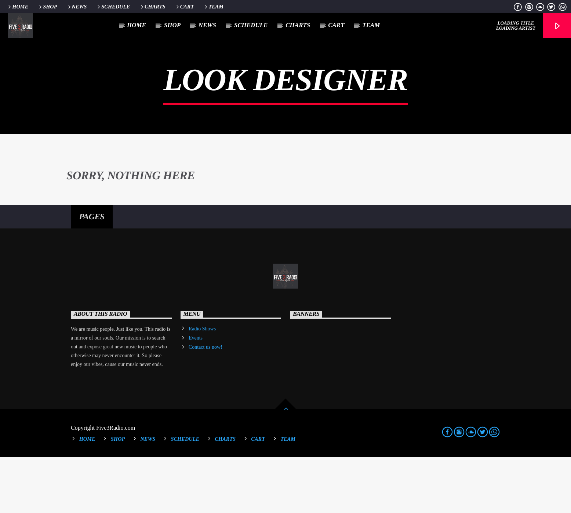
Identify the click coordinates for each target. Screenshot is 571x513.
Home (17, 7)
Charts (152, 7)
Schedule (113, 7)
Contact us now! (205, 403)
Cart (184, 7)
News (77, 7)
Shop (47, 7)
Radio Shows (202, 384)
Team (213, 7)
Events (196, 393)
